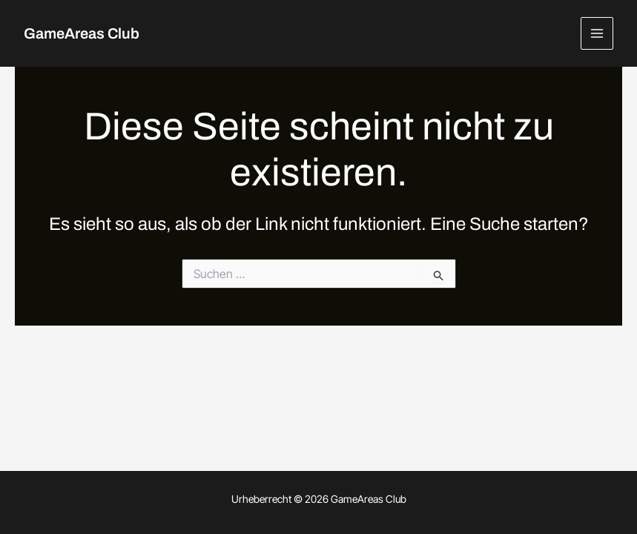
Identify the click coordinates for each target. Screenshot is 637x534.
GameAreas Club (81, 33)
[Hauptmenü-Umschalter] (597, 33)
